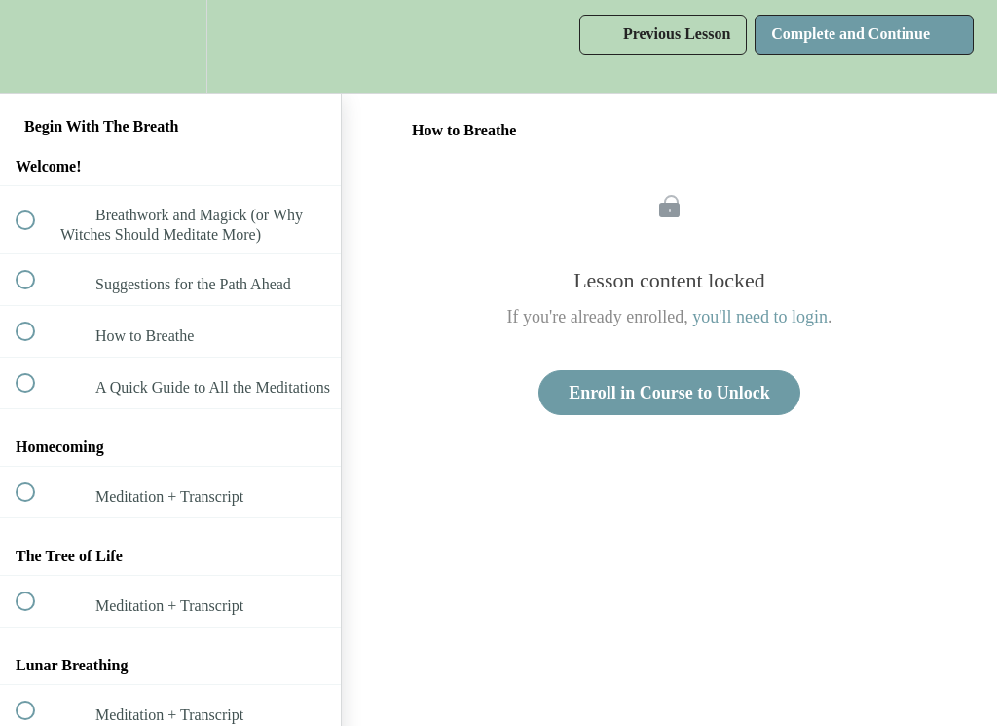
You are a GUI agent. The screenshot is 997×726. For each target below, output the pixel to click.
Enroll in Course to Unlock (669, 392)
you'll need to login (760, 316)
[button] (36, 46)
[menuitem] (170, 46)
